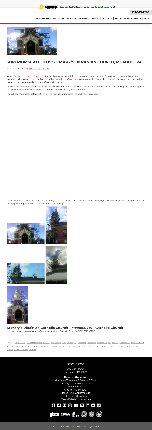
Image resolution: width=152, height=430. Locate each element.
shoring (99, 346)
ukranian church (21, 350)
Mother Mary (125, 343)
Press (18, 346)
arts (64, 343)
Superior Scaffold (64, 79)
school (84, 346)
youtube (32, 350)
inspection (92, 343)
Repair (24, 346)
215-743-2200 (140, 12)
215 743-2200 (20, 343)
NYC (12, 346)
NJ (8, 346)
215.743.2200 (76, 364)
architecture (56, 343)
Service (92, 346)
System (46, 68)
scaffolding (57, 346)
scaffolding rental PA (71, 346)
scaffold (31, 346)
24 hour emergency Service (38, 343)
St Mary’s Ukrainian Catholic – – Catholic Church (65, 328)
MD (109, 343)
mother (115, 343)
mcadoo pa (102, 343)
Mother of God (137, 343)
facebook (82, 343)
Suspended (134, 346)
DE (75, 343)
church (70, 343)
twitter (10, 350)
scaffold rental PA (43, 346)
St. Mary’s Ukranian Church (27, 76)
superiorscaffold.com (119, 346)
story (106, 346)
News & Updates (34, 68)
